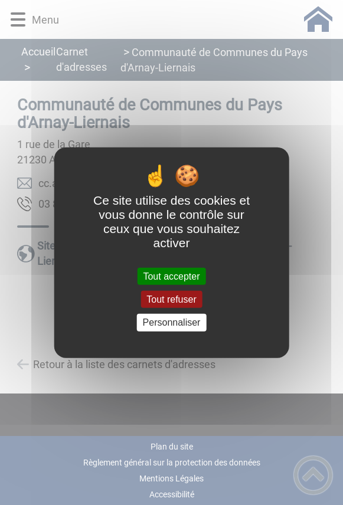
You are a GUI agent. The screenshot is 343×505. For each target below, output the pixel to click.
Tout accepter (171, 276)
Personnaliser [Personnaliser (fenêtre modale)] (172, 322)
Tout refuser (171, 299)
